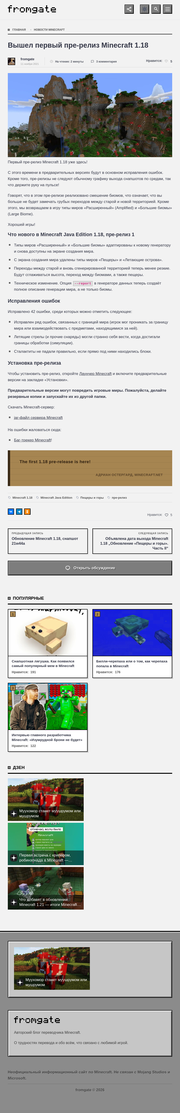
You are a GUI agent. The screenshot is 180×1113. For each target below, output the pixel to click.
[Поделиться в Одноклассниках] (27, 512)
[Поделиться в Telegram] (19, 512)
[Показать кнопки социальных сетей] (129, 9)
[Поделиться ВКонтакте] (11, 512)
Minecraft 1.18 (22, 497)
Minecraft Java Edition (56, 497)
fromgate (27, 59)
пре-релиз (119, 497)
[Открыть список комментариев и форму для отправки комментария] (90, 568)
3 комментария (106, 61)
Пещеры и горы (92, 497)
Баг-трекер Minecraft (32, 440)
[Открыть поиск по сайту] (156, 9)
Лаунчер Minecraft (95, 374)
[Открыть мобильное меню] (167, 9)
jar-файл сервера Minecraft (38, 418)
